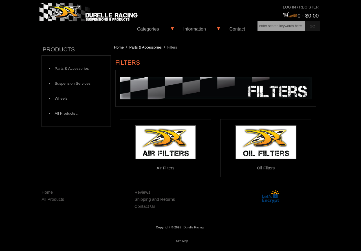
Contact (237, 29)
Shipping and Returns (155, 199)
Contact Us (145, 206)
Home (119, 47)
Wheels (58, 98)
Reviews (143, 192)
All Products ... (64, 113)
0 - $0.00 (301, 16)
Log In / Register (301, 7)
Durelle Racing (194, 227)
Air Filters (165, 165)
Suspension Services (70, 83)
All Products (52, 199)
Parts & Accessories (145, 47)
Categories (148, 29)
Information (194, 29)
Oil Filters (265, 165)
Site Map (182, 241)
